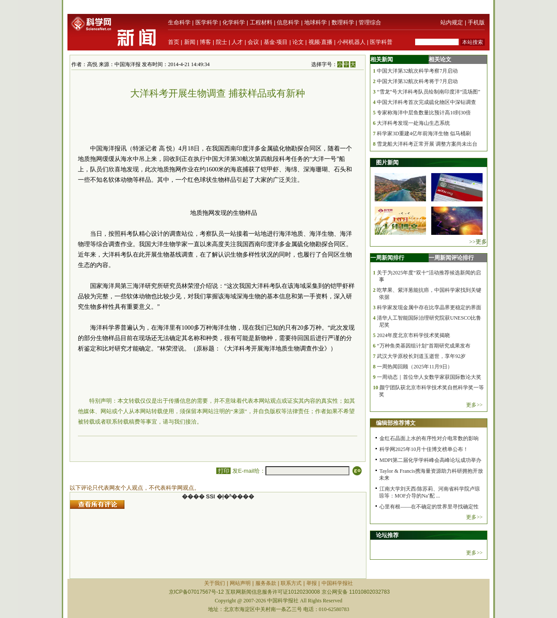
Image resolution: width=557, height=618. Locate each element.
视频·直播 (321, 42)
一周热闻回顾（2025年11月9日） (415, 367)
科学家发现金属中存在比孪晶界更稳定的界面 (429, 307)
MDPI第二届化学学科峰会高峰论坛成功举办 (430, 460)
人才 (237, 42)
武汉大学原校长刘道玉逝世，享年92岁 (421, 356)
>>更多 (478, 241)
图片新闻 (387, 162)
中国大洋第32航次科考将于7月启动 (417, 81)
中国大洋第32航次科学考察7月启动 (417, 71)
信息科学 (288, 22)
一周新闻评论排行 (451, 257)
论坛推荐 (387, 535)
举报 (311, 583)
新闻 (189, 42)
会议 (253, 42)
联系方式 (291, 583)
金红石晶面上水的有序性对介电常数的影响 (429, 438)
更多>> (474, 405)
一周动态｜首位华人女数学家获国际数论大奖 (429, 377)
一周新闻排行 (387, 257)
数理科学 (343, 22)
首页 (173, 42)
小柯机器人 (351, 42)
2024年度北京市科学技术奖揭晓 (413, 335)
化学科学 (233, 22)
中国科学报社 (337, 583)
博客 (205, 42)
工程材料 (261, 22)
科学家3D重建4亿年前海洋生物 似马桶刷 (424, 133)
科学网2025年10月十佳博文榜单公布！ (423, 449)
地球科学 (315, 22)
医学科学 (206, 22)
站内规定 (451, 22)
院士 (221, 42)
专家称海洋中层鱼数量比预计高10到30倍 (424, 113)
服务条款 (265, 583)
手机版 (476, 22)
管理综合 (370, 22)
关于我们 (214, 583)
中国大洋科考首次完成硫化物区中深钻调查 (426, 102)
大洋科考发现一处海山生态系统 (413, 123)
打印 (223, 471)
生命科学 (179, 22)
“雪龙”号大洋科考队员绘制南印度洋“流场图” (428, 92)
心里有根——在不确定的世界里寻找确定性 (429, 507)
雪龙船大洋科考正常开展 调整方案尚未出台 (427, 144)
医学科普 (381, 42)
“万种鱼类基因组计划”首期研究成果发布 (423, 346)
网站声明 (240, 583)
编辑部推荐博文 (396, 423)
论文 (298, 42)
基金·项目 (276, 42)
